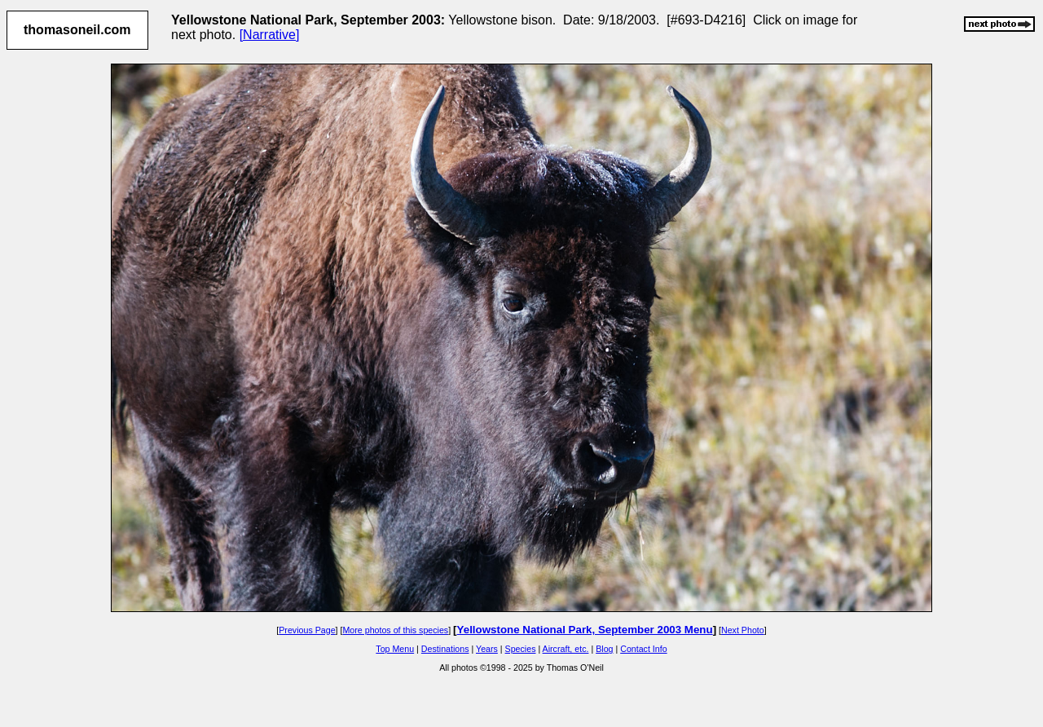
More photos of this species (395, 630)
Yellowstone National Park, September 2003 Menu (585, 629)
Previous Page (307, 630)
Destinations (445, 649)
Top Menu (395, 649)
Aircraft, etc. (566, 649)
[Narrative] (270, 35)
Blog (604, 649)
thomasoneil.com (77, 30)
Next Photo (742, 630)
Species (520, 649)
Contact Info (643, 649)
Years (487, 649)
